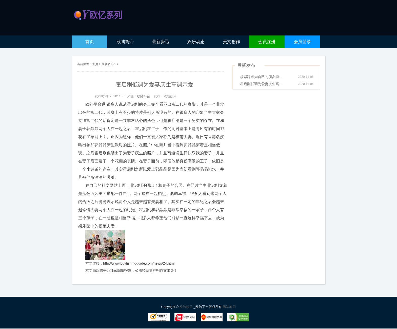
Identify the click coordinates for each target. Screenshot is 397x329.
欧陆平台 (143, 96)
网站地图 (229, 307)
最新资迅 (108, 64)
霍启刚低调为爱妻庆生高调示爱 (263, 84)
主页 (95, 64)
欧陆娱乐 (187, 307)
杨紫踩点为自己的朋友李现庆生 (263, 77)
